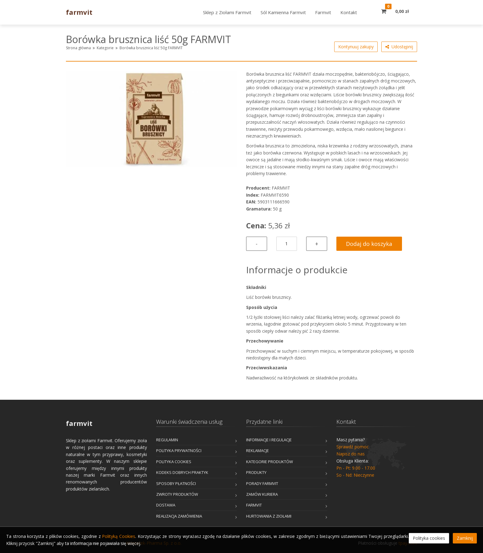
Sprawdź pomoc (352, 447)
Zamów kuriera (262, 494)
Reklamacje (257, 450)
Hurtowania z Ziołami (268, 516)
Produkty (256, 472)
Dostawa (165, 505)
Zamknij (465, 538)
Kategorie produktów (269, 461)
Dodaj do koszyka (369, 243)
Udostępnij (399, 47)
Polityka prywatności (178, 450)
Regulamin (167, 440)
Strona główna (78, 47)
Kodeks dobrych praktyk (182, 472)
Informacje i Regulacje (269, 440)
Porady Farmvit (262, 483)
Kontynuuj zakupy (356, 47)
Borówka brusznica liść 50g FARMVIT (151, 47)
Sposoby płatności (176, 483)
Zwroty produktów (177, 494)
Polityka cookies (173, 461)
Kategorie (105, 47)
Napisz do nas (350, 454)
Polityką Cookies (118, 536)
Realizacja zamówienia (179, 516)
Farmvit (254, 505)
